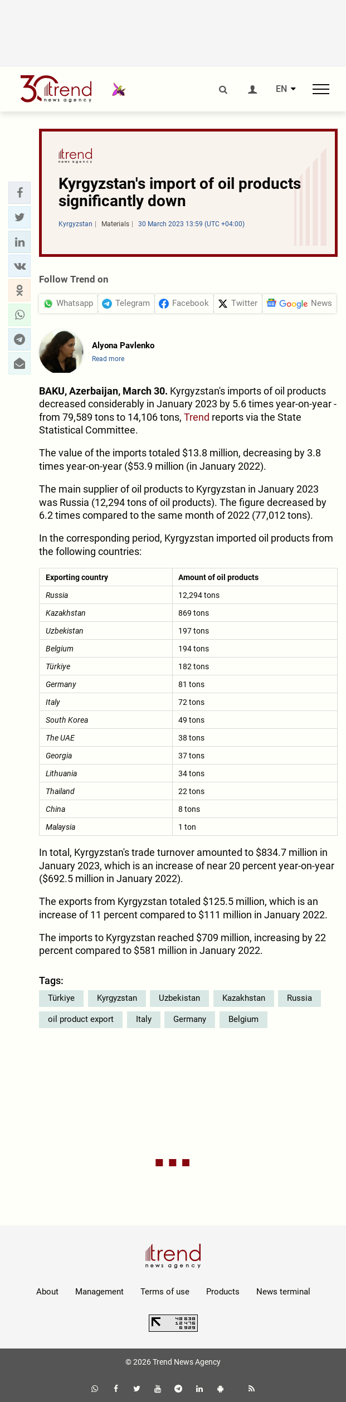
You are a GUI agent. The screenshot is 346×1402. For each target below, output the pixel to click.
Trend (196, 417)
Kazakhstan (243, 998)
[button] (19, 193)
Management (99, 1292)
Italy (144, 1019)
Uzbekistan (179, 998)
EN (281, 89)
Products (223, 1292)
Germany (189, 1019)
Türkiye (61, 998)
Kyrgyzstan (117, 998)
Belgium (243, 1019)
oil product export (81, 1019)
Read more (108, 359)
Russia (299, 998)
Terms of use (164, 1292)
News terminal (283, 1292)
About (47, 1292)
